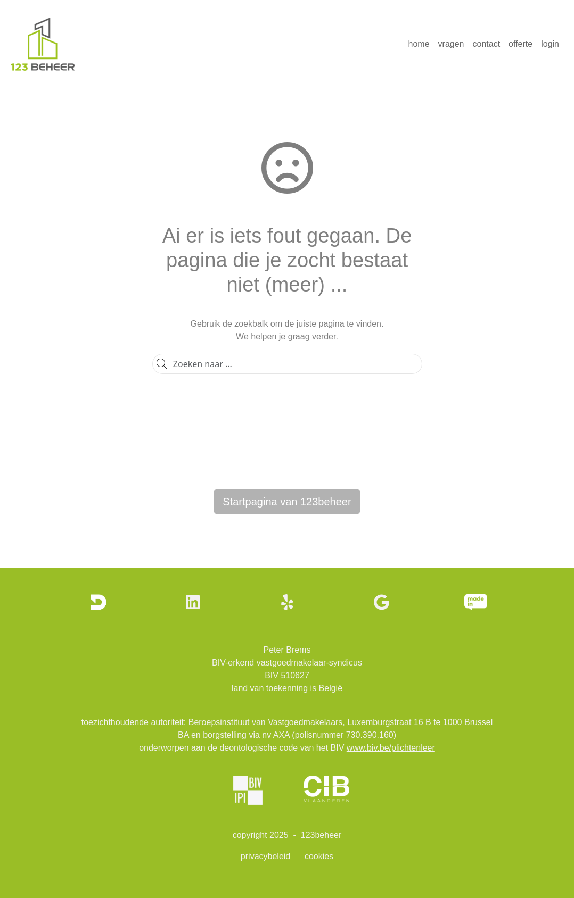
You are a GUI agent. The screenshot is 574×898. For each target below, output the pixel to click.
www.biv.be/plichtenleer (391, 747)
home (419, 43)
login (550, 43)
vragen (451, 43)
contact (487, 43)
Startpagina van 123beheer (287, 502)
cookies (319, 856)
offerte (520, 43)
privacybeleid (265, 856)
